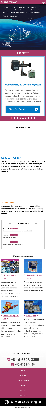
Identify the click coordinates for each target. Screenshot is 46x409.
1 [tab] (11, 118)
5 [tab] (23, 118)
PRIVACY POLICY (22, 395)
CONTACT (23, 390)
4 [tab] (20, 118)
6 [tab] (26, 118)
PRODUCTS (23, 375)
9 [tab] (34, 118)
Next (43, 84)
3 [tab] (17, 118)
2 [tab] (14, 118)
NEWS (23, 385)
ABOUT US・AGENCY (23, 380)
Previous (3, 84)
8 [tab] (31, 118)
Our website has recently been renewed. (13, 244)
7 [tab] (28, 118)
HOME (23, 370)
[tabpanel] (23, 86)
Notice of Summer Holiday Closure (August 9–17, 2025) (17, 231)
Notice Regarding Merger (9, 237)
